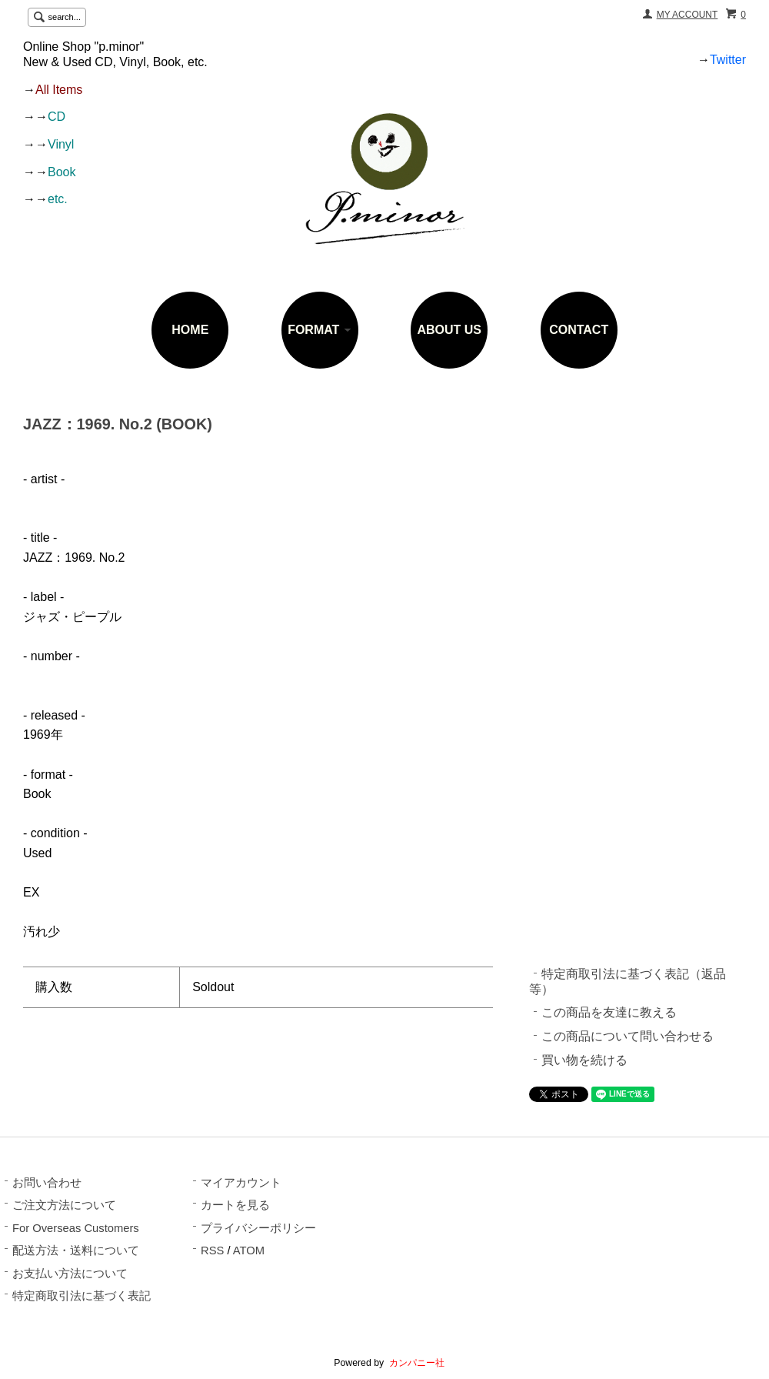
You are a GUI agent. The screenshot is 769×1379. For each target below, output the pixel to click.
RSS (212, 1250)
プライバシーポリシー (258, 1228)
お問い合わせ (47, 1183)
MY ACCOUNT (687, 14)
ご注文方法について (64, 1205)
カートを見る (235, 1205)
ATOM (249, 1250)
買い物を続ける (584, 1060)
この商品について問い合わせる (627, 1036)
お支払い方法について (70, 1273)
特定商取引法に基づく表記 (81, 1296)
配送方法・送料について (75, 1250)
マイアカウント (241, 1183)
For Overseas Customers (75, 1228)
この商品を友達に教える (609, 1012)
